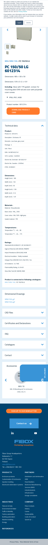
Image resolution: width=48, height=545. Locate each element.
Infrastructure (29, 492)
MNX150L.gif (10, 299)
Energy (4, 522)
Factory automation (8, 514)
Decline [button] (28, 23)
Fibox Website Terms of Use (29, 541)
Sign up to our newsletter (24, 411)
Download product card (21, 111)
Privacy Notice (22, 11)
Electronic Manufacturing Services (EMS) (33, 486)
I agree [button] (19, 23)
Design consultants (31, 495)
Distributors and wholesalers (34, 476)
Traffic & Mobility (7, 511)
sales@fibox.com (8, 464)
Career (27, 511)
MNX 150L (14, 61)
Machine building (7, 519)
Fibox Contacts (29, 506)
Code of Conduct (30, 516)
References (8, 528)
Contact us (24, 423)
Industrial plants (30, 490)
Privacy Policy (14, 541)
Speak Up (28, 519)
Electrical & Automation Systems (12, 484)
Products (7, 472)
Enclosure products (8, 476)
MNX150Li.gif (10, 302)
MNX (6, 61)
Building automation (8, 516)
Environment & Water (9, 508)
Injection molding (7, 481)
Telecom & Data (7, 506)
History (27, 508)
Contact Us (45, 373)
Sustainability (29, 514)
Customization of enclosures (11, 479)
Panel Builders (29, 481)
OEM (26, 479)
